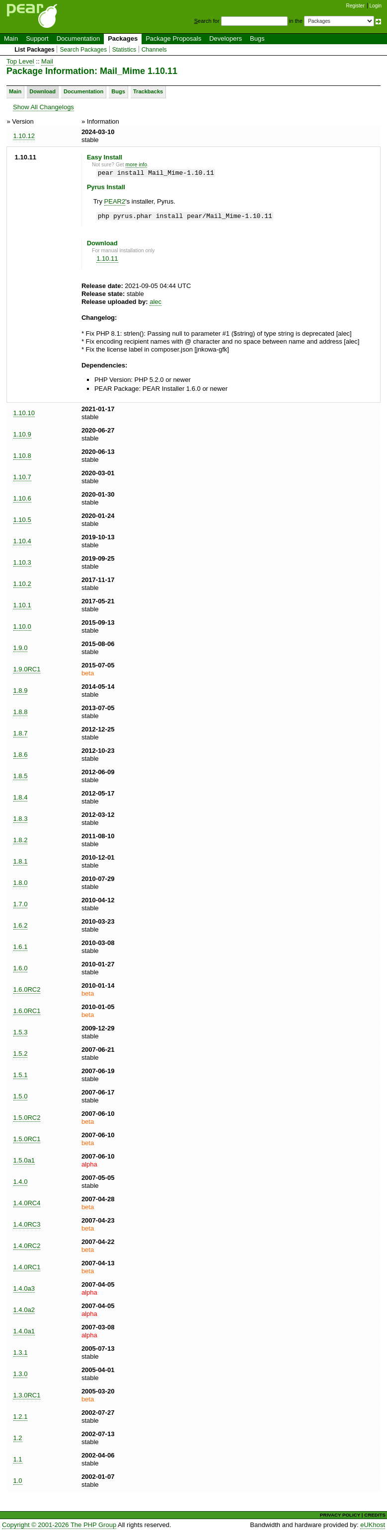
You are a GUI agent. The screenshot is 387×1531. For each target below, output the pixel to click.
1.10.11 (107, 258)
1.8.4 (20, 797)
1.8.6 (20, 754)
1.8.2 (20, 840)
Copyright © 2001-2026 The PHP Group (59, 1525)
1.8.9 (20, 690)
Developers (225, 38)
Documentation (78, 38)
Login (376, 5)
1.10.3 (22, 562)
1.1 (17, 1459)
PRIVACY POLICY (340, 1515)
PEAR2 (115, 201)
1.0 (17, 1480)
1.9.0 (20, 648)
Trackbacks (148, 91)
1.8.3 (20, 818)
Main (11, 38)
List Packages (34, 49)
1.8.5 (20, 776)
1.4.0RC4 (27, 1203)
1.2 (17, 1438)
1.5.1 (20, 1075)
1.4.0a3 (24, 1288)
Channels (154, 49)
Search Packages (83, 49)
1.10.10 (24, 413)
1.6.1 (20, 946)
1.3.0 (20, 1374)
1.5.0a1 (24, 1160)
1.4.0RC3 (27, 1224)
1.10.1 (22, 605)
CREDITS (375, 1515)
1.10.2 (22, 583)
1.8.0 (20, 882)
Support (37, 38)
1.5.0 (20, 1096)
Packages (123, 38)
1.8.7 (20, 733)
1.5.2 (20, 1053)
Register (355, 5)
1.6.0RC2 (27, 989)
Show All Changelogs (43, 107)
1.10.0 (22, 626)
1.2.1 (20, 1416)
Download (42, 91)
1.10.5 (22, 519)
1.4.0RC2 (27, 1245)
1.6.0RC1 (27, 1011)
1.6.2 (20, 925)
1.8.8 (20, 712)
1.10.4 (22, 541)
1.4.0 (20, 1181)
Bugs (257, 38)
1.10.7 (22, 477)
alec (155, 301)
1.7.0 (20, 904)
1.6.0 (20, 968)
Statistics (124, 49)
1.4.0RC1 (27, 1267)
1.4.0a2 (24, 1309)
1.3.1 (20, 1352)
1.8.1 (20, 861)
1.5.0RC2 (27, 1117)
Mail (47, 61)
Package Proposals (173, 38)
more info (136, 164)
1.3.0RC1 (27, 1395)
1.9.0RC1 (27, 669)
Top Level (20, 61)
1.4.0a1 (24, 1331)
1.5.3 (20, 1032)
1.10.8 (22, 455)
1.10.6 (22, 498)
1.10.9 (22, 434)
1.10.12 (24, 136)
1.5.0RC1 (27, 1139)
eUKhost (372, 1525)
